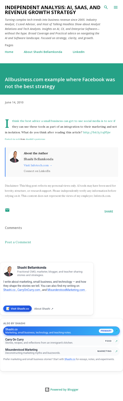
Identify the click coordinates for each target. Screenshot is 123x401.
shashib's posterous (35, 139)
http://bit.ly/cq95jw (97, 132)
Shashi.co (9, 289)
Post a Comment (18, 242)
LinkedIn (79, 52)
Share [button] (108, 211)
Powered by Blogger (61, 389)
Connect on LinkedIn (37, 171)
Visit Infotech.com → (38, 165)
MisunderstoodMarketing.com (66, 289)
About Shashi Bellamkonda (43, 52)
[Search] (105, 7)
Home (9, 52)
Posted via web (12, 139)
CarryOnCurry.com (29, 289)
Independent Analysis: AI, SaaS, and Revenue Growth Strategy (52, 9)
